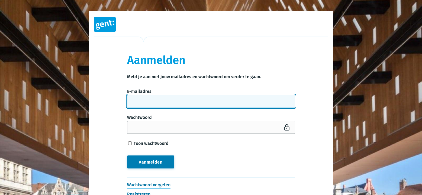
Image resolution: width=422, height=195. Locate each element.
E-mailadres (139, 91)
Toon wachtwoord (148, 143)
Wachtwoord (139, 117)
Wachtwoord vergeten (148, 184)
